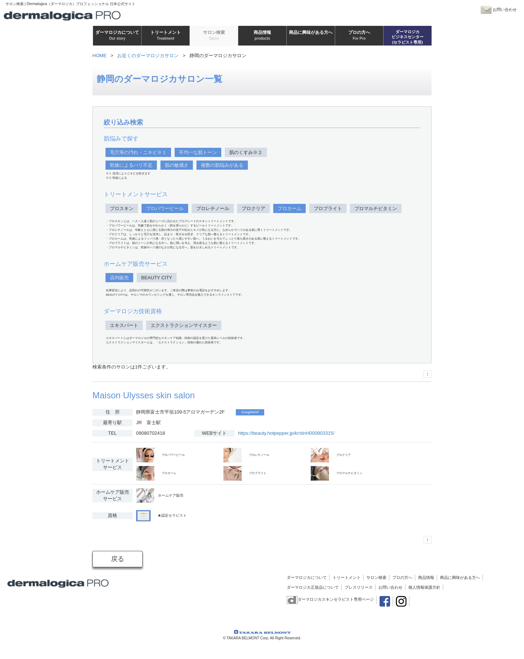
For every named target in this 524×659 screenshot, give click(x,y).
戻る (117, 559)
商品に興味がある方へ (460, 577)
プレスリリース (359, 587)
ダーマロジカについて (307, 577)
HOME (99, 55)
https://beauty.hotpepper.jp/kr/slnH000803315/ (286, 433)
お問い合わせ (390, 587)
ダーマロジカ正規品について (313, 587)
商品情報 (426, 577)
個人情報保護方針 (424, 587)
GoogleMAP (250, 412)
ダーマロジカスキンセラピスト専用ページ (330, 599)
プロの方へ (402, 577)
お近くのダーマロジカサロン (148, 55)
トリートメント (347, 577)
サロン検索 (376, 577)
